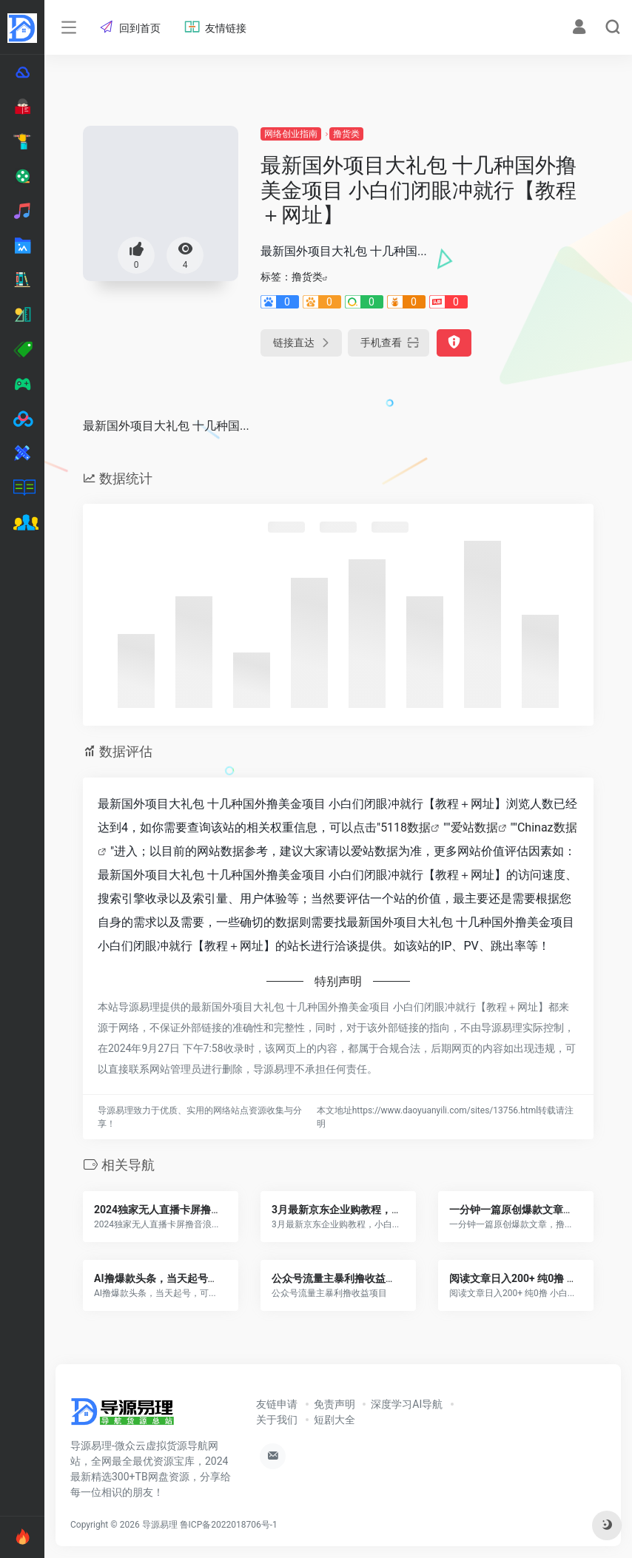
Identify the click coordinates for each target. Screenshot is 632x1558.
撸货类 (346, 134)
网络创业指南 (290, 134)
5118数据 (405, 827)
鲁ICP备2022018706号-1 (229, 1525)
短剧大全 (334, 1420)
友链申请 (276, 1404)
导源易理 (160, 1525)
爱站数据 (474, 827)
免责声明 (334, 1404)
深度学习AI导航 (407, 1404)
